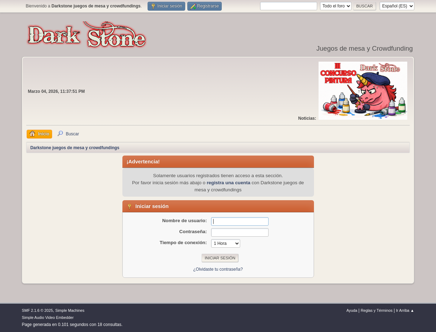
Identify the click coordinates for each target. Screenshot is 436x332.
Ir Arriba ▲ (405, 310)
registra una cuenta (228, 182)
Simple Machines (69, 310)
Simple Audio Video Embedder (47, 317)
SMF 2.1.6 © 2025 (37, 310)
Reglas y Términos (377, 310)
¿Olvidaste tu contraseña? (218, 269)
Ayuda (352, 310)
